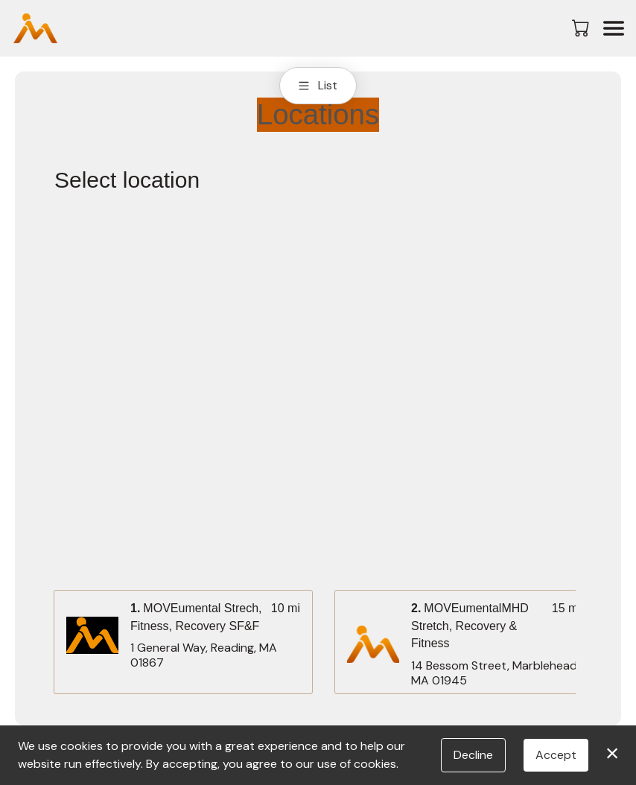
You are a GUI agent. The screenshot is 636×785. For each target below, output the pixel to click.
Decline (473, 755)
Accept (555, 755)
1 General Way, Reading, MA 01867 (203, 655)
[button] (582, 27)
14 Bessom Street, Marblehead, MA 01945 (495, 673)
